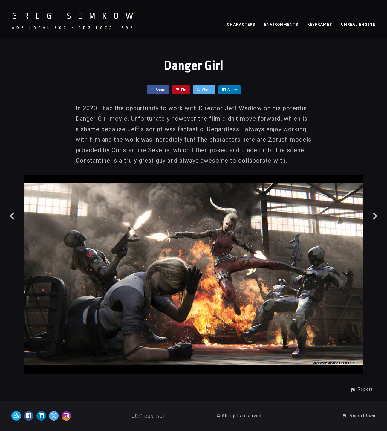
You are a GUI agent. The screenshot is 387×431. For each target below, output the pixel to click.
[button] (361, 389)
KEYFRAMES (319, 24)
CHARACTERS (241, 24)
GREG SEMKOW (76, 16)
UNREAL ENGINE (358, 24)
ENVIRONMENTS (281, 24)
